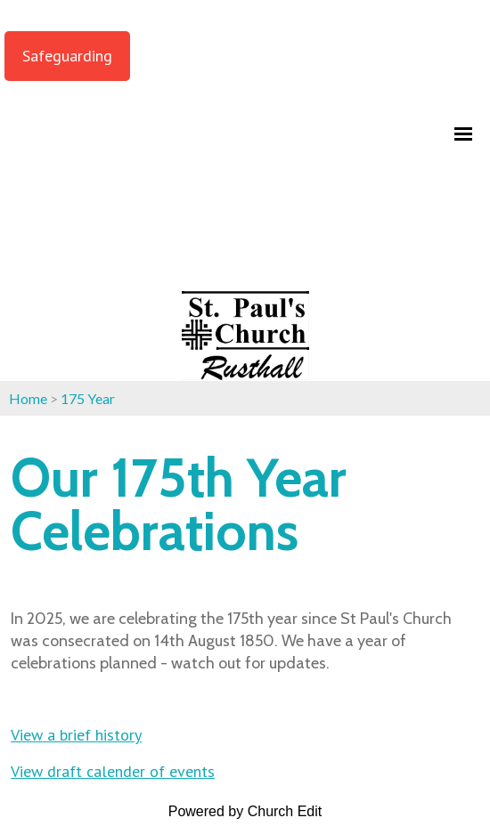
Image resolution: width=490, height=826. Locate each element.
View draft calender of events (113, 771)
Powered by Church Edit (245, 811)
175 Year (88, 398)
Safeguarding (67, 55)
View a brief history (76, 735)
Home (28, 398)
